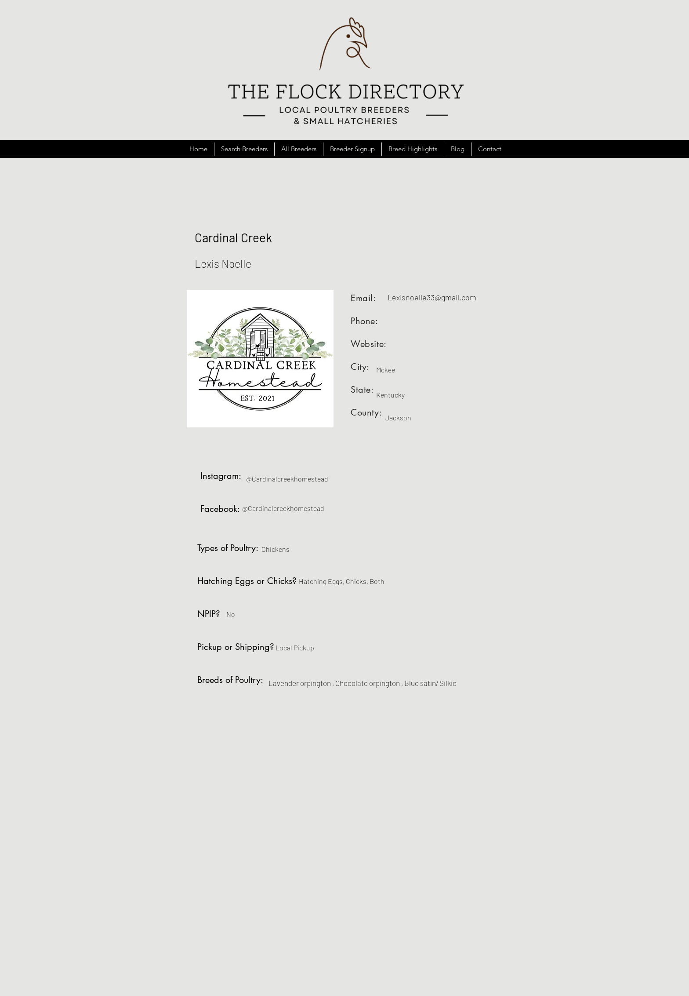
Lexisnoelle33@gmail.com (432, 297)
